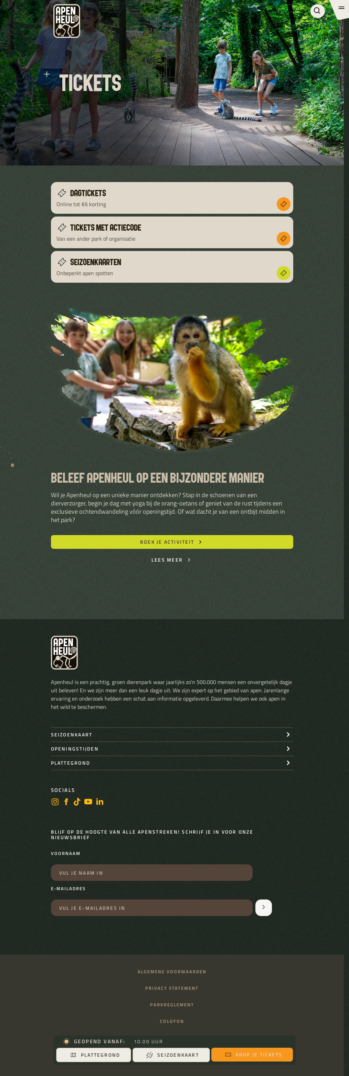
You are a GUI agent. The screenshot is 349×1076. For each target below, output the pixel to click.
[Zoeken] (317, 11)
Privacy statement (172, 988)
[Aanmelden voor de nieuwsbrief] (263, 907)
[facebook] (66, 802)
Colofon (172, 1021)
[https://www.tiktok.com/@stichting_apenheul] (77, 802)
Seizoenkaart (172, 1054)
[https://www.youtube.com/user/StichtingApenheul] (88, 802)
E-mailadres (68, 888)
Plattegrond (95, 1054)
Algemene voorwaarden (172, 971)
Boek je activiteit (172, 541)
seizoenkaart (72, 734)
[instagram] (55, 802)
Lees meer (171, 559)
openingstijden (75, 748)
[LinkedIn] (100, 802)
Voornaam (66, 853)
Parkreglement (172, 1005)
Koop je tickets (254, 1054)
